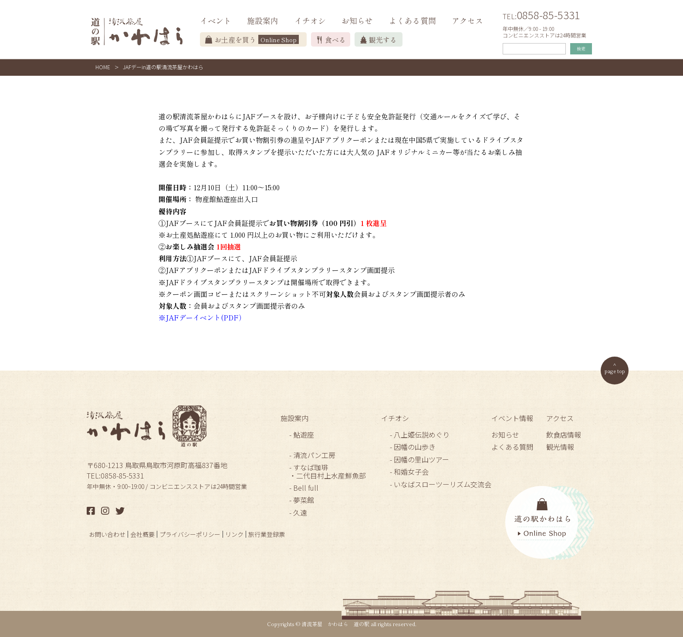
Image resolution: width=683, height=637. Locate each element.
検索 (581, 48)
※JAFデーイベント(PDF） (202, 317)
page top (615, 370)
